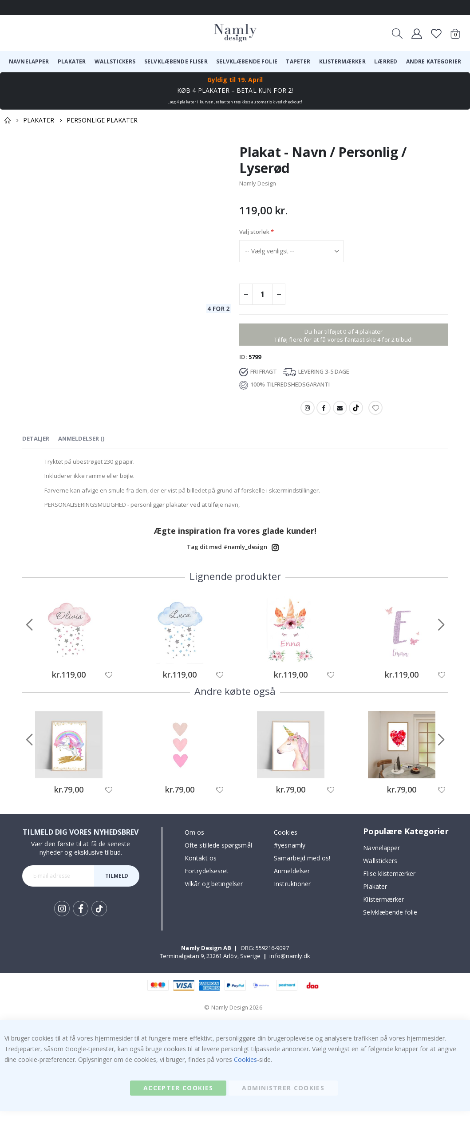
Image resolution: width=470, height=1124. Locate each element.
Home (7, 120)
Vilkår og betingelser (214, 897)
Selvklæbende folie (390, 925)
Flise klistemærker (389, 886)
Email (340, 414)
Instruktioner (292, 897)
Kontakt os (201, 871)
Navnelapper (381, 860)
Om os (194, 845)
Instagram (307, 414)
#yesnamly (289, 858)
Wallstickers (380, 873)
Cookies (285, 845)
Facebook (323, 414)
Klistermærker (383, 912)
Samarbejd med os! (302, 871)
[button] (108, 688)
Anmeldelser (292, 884)
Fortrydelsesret (207, 884)
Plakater (38, 120)
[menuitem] (29, 61)
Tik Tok (99, 921)
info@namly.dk (289, 969)
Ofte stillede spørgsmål (218, 858)
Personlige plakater (102, 120)
